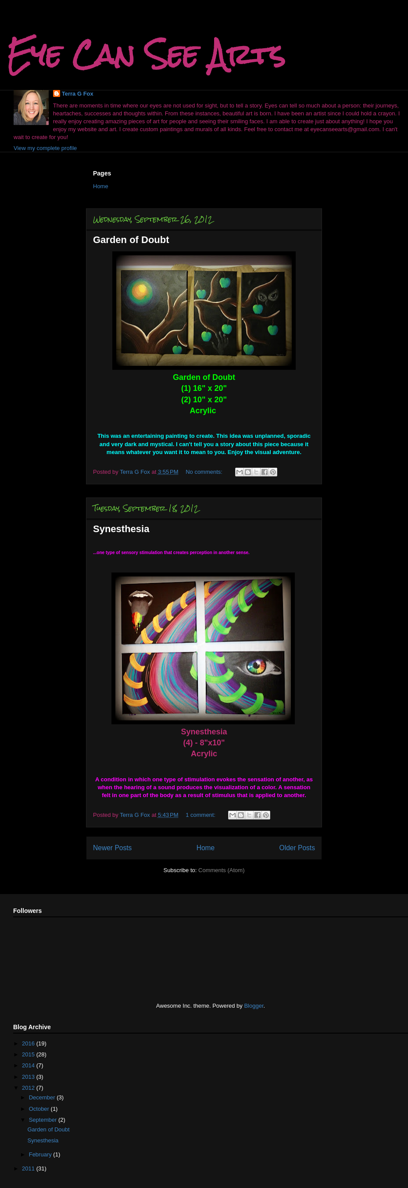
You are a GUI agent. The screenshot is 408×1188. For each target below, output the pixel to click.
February (41, 1154)
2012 (29, 1087)
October (40, 1109)
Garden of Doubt (131, 239)
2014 (29, 1065)
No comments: (205, 472)
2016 (29, 1043)
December (43, 1097)
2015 (29, 1054)
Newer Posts (112, 848)
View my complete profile (45, 148)
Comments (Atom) (221, 870)
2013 (29, 1076)
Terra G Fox (77, 93)
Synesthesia (121, 528)
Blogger (253, 1005)
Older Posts (297, 848)
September (43, 1119)
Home (100, 186)
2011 (29, 1168)
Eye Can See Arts (146, 54)
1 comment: (201, 815)
